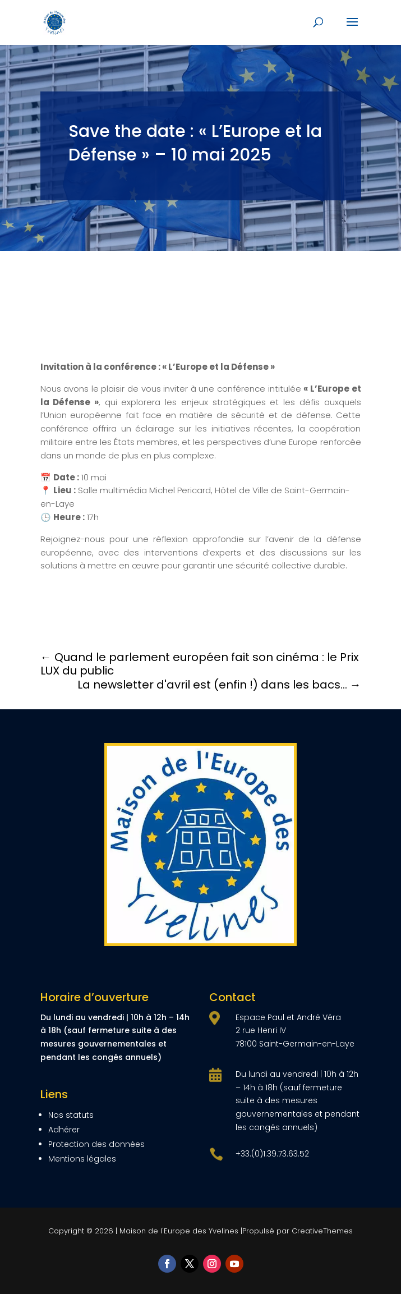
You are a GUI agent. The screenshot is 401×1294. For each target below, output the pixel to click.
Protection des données (96, 1144)
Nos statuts (71, 1115)
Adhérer (64, 1129)
